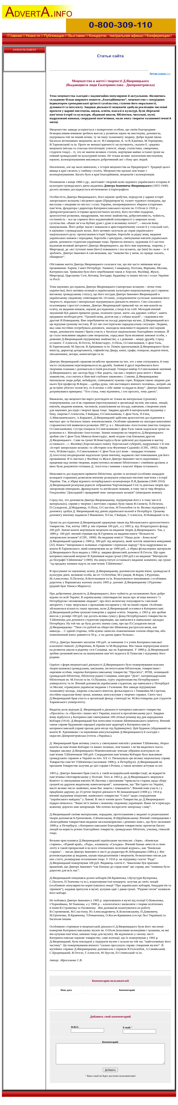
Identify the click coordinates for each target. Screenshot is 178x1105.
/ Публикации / (54, 36)
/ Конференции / (158, 36)
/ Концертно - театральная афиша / (115, 36)
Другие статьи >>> (159, 73)
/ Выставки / (76, 36)
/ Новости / (33, 36)
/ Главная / (15, 36)
